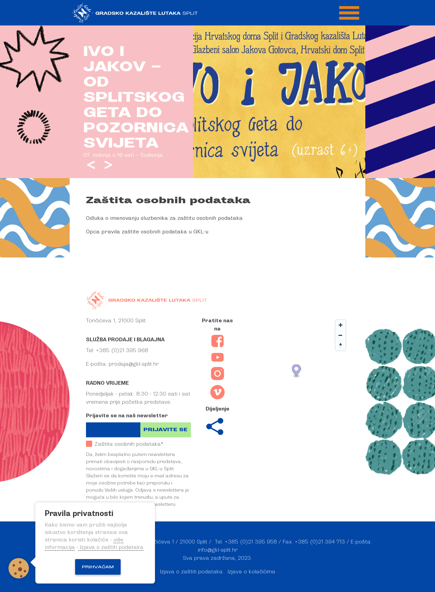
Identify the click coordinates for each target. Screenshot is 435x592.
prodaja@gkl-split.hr (134, 364)
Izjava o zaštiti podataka (191, 572)
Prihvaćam (98, 567)
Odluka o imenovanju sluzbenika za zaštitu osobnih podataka (164, 218)
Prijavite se (165, 429)
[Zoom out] (340, 335)
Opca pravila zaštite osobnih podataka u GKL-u (147, 232)
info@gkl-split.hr (218, 550)
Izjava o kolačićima (251, 572)
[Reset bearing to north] (340, 345)
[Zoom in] (340, 325)
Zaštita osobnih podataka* (124, 444)
